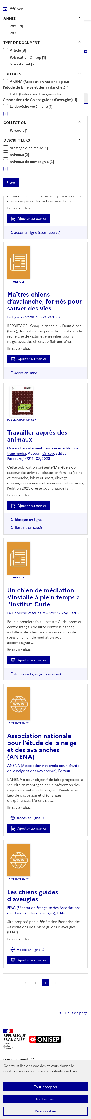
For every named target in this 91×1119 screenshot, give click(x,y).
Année (9, 18)
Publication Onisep (26, 57)
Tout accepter (45, 1086)
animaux (17, 154)
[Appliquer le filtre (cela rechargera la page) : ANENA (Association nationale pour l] (36, 84)
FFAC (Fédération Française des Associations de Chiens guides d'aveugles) (38, 96)
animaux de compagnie (30, 161)
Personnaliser (45, 1111)
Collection (14, 122)
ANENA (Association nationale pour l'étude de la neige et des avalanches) (36, 84)
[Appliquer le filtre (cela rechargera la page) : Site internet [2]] (23, 64)
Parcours (17, 130)
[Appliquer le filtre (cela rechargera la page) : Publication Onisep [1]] (28, 57)
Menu (85, 5)
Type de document (21, 42)
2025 (14, 26)
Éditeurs (12, 74)
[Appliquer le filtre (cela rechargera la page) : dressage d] (29, 148)
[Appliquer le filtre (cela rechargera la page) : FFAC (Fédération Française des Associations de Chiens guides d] (40, 96)
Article (16, 50)
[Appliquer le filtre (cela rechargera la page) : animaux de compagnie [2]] (32, 161)
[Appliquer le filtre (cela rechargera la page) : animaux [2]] (19, 154)
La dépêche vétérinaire (29, 106)
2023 (14, 33)
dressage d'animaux (26, 147)
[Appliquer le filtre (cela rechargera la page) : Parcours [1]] (19, 130)
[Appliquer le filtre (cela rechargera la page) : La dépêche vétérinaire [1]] (31, 106)
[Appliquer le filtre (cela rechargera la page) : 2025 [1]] (16, 26)
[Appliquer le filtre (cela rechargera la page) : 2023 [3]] (17, 33)
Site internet (20, 64)
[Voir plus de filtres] (5, 113)
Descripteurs (16, 140)
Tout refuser (45, 1099)
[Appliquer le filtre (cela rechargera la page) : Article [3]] (18, 50)
